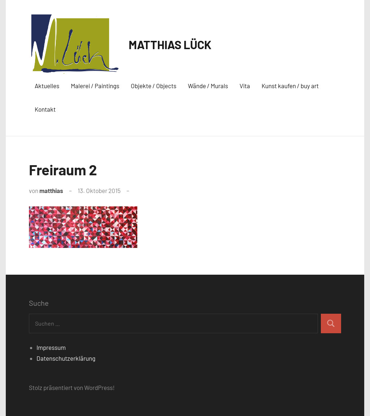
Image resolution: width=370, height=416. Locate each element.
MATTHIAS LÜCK (170, 44)
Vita (245, 85)
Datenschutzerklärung (65, 358)
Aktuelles (47, 85)
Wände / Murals (208, 85)
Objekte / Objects (153, 85)
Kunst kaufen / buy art (290, 85)
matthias (51, 190)
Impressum (51, 347)
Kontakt (45, 109)
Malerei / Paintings (95, 85)
